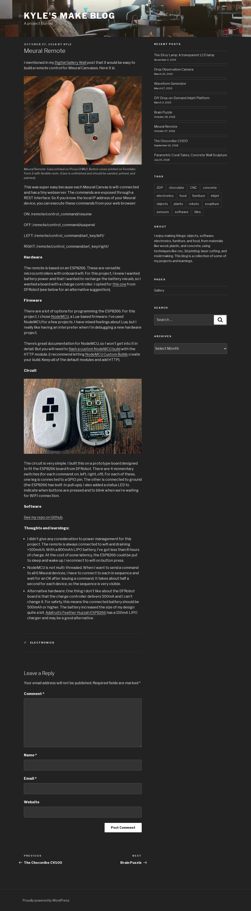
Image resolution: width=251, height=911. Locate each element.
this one (119, 284)
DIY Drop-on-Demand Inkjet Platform (182, 98)
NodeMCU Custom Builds (106, 354)
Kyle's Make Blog (69, 16)
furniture (198, 196)
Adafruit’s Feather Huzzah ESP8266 (75, 612)
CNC (193, 187)
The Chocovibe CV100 (171, 141)
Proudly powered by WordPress (45, 900)
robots (194, 204)
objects (162, 204)
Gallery (159, 290)
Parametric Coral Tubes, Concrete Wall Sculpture (190, 155)
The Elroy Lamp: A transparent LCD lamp (184, 55)
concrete (210, 187)
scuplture (212, 204)
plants (178, 204)
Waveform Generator (170, 83)
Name (30, 755)
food (182, 196)
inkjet (215, 196)
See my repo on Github (43, 517)
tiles (197, 212)
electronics (42, 642)
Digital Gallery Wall (70, 62)
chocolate (176, 187)
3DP (160, 187)
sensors (163, 212)
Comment (34, 694)
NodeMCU (60, 316)
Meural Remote (165, 126)
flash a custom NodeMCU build (94, 349)
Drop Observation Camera (173, 69)
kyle (67, 44)
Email (30, 778)
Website (31, 802)
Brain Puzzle (163, 112)
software (181, 212)
